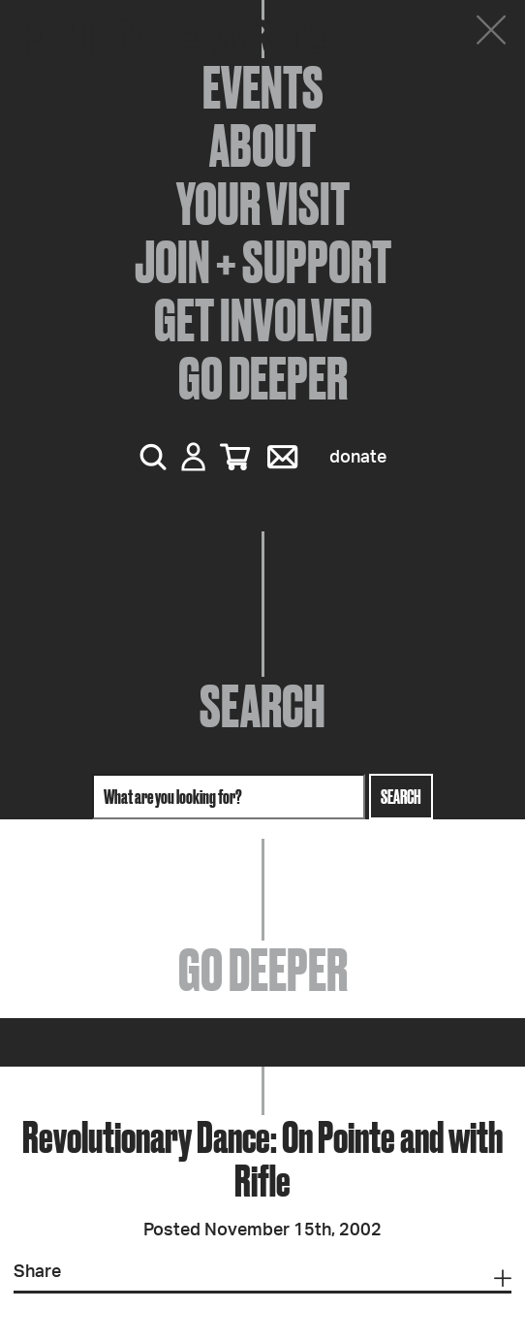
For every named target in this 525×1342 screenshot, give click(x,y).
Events (263, 87)
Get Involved (263, 320)
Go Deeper (263, 378)
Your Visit (263, 204)
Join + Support (263, 262)
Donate (357, 457)
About (262, 145)
